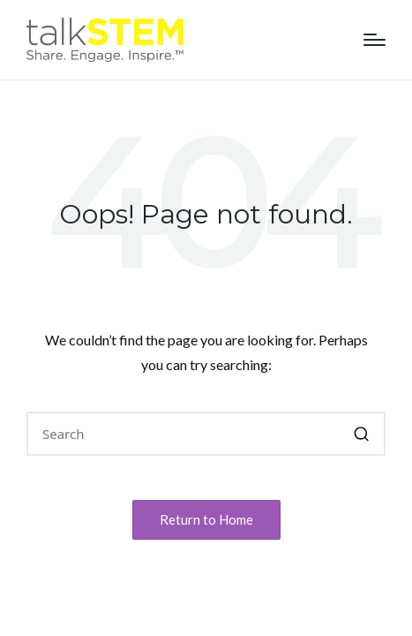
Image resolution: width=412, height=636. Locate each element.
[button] (361, 434)
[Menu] (374, 40)
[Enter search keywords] (206, 434)
